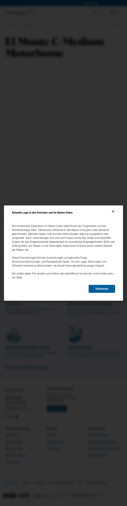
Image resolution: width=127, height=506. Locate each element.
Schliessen (101, 288)
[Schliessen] (113, 211)
